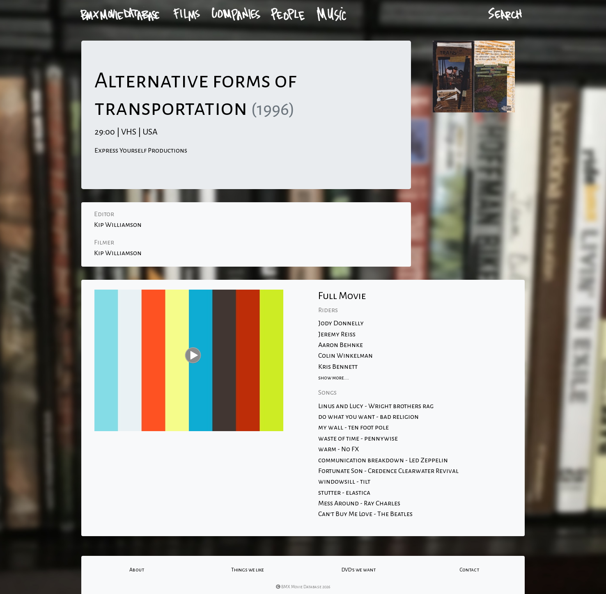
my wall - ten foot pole (353, 427)
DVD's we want (359, 570)
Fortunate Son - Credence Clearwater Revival (388, 471)
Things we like (247, 570)
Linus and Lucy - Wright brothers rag (376, 406)
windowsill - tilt (344, 481)
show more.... (333, 378)
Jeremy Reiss (337, 334)
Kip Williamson (118, 224)
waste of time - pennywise (358, 438)
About (136, 570)
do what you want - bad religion (368, 416)
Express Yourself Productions (140, 150)
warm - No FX (338, 449)
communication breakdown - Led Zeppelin (383, 460)
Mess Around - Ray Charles (359, 503)
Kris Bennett (338, 366)
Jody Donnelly (341, 323)
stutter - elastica (344, 492)
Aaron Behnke (340, 345)
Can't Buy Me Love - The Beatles (365, 514)
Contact (469, 570)
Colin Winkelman (345, 355)
